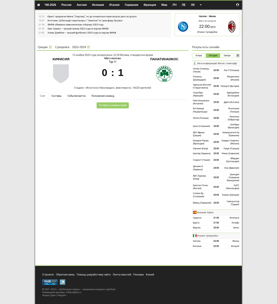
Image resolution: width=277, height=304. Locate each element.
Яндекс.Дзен (48, 295)
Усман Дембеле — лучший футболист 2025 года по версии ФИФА (82, 32)
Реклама (138, 274)
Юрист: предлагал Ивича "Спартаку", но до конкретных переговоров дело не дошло (92, 16)
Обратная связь (65, 274)
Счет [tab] (42, 95)
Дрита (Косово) (231, 102)
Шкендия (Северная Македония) (233, 177)
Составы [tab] (56, 95)
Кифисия (60, 59)
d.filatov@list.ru (73, 292)
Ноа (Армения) (231, 168)
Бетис (236, 227)
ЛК (193, 4)
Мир (164, 4)
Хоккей (150, 274)
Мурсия (197, 227)
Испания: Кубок (205, 212)
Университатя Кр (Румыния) (230, 134)
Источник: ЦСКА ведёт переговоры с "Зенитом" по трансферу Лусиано (85, 20)
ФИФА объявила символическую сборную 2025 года (75, 24)
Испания (98, 4)
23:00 (216, 70)
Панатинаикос (164, 59)
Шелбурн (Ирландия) (233, 126)
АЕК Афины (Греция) (199, 134)
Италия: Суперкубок (207, 32)
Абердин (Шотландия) (232, 160)
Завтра (227, 55)
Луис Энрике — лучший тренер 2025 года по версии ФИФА (78, 28)
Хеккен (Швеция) (230, 195)
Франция (150, 4)
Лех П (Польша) (231, 70)
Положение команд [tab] (103, 95)
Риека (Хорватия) (230, 153)
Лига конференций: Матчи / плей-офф (217, 63)
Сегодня (213, 55)
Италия (114, 4)
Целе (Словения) (201, 126)
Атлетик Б (234, 218)
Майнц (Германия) (202, 203)
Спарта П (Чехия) (201, 160)
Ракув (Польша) (231, 148)
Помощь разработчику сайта (94, 274)
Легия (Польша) (201, 118)
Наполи (203, 16)
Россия (66, 4)
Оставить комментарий (112, 105)
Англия (82, 4)
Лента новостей (122, 274)
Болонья (197, 246)
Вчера (199, 55)
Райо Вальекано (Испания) (201, 102)
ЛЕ (184, 4)
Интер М (235, 246)
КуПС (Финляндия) (232, 187)
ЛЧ (174, 4)
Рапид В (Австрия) (230, 86)
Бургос (196, 223)
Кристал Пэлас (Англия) (200, 187)
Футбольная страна (69, 289)
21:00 (216, 218)
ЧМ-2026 (50, 4)
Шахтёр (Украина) (202, 153)
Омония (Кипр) (200, 148)
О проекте (48, 274)
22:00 (216, 241)
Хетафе (235, 223)
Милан (212, 16)
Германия (131, 4)
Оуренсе (197, 218)
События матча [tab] (76, 95)
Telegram (61, 295)
